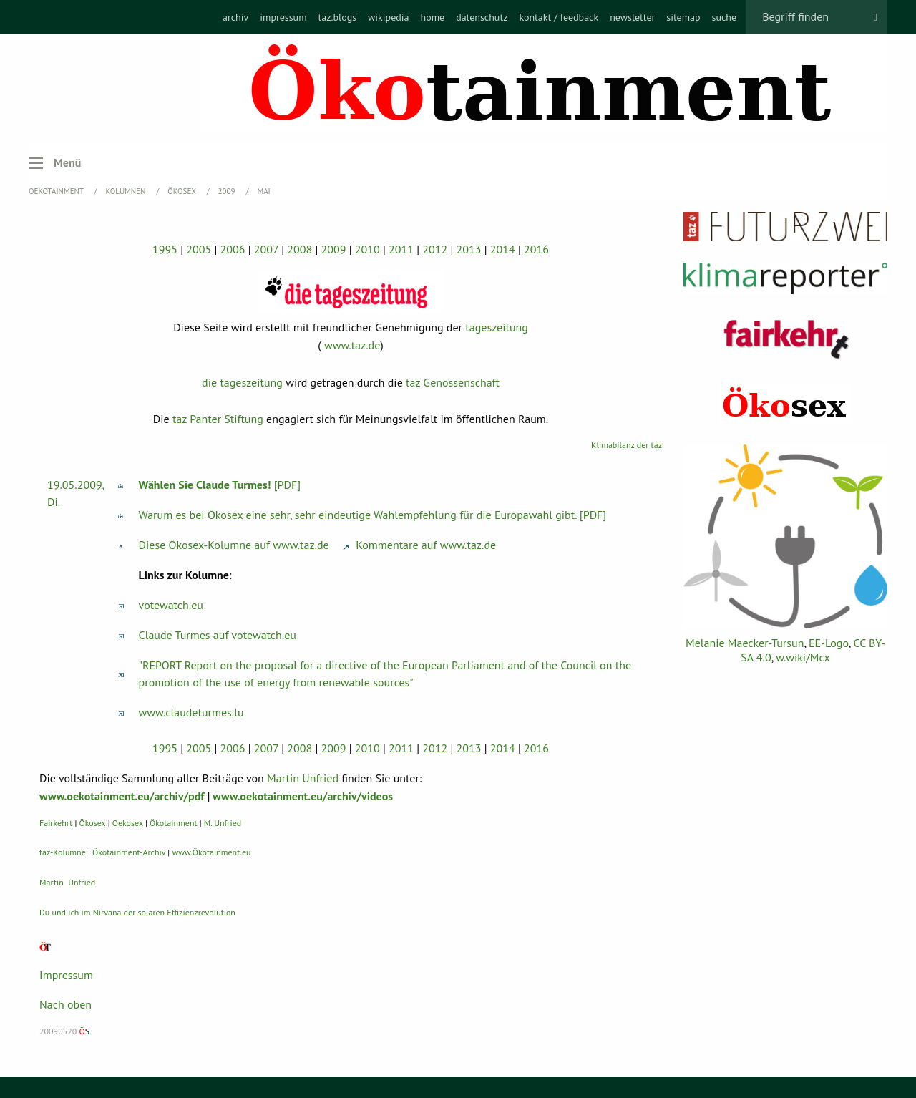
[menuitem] (235, 17)
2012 (434, 249)
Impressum (66, 975)
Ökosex (182, 191)
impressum (283, 17)
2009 (228, 191)
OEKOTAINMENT (57, 191)
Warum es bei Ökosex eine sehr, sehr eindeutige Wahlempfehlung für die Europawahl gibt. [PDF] (373, 514)
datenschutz (481, 17)
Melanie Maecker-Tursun (745, 643)
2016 (536, 249)
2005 (198, 249)
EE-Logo (829, 643)
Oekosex (127, 822)
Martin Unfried (302, 778)
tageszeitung (496, 327)
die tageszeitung (242, 382)
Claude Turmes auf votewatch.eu (217, 635)
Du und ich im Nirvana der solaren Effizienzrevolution (137, 912)
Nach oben (65, 1004)
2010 (367, 249)
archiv (235, 17)
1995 (164, 249)
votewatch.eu (171, 605)
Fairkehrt (55, 822)
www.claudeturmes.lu (191, 712)
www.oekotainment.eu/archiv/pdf (121, 796)
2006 (232, 249)
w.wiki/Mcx (802, 657)
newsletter (632, 17)
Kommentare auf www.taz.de (419, 545)
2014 (502, 249)
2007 (266, 249)
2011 (401, 249)
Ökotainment (174, 822)
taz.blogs (337, 17)
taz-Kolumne (62, 852)
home (432, 17)
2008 (299, 249)
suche (724, 17)
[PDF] (220, 484)
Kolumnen (127, 191)
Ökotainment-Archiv (128, 852)
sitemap (683, 17)
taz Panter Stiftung (217, 419)
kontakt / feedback (558, 17)
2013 (469, 249)
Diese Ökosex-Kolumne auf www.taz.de (234, 545)
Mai (263, 191)
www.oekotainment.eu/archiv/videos (303, 796)
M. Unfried (222, 822)
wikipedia (388, 17)
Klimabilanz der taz (626, 444)
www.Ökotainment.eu (211, 852)
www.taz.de (352, 345)
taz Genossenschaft (453, 382)
